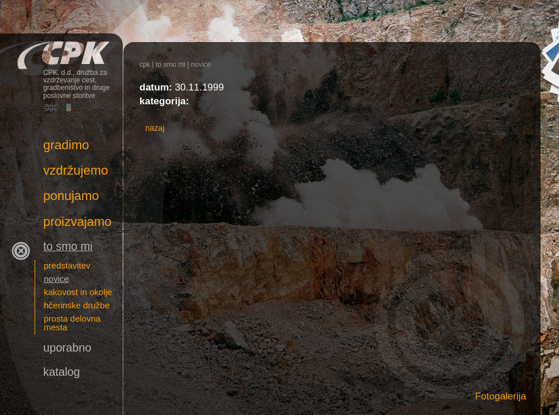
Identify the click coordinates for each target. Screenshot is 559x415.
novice (200, 65)
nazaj (154, 128)
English (51, 107)
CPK (144, 65)
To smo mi (171, 65)
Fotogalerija (500, 396)
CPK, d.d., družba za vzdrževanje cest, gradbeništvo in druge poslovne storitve (61, 50)
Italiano (68, 107)
